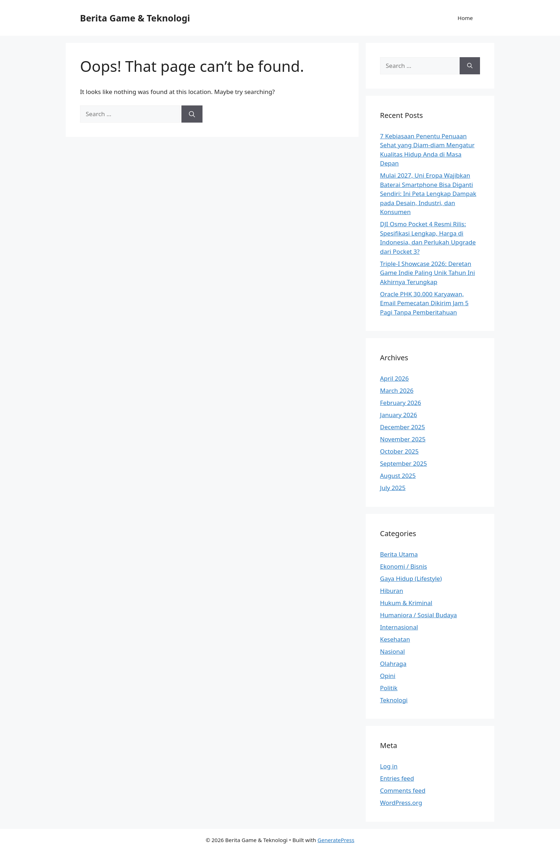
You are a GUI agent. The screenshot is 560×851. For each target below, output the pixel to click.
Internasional (399, 627)
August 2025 (398, 475)
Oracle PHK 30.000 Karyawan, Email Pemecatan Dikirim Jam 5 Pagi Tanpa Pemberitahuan (424, 303)
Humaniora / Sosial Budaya (418, 615)
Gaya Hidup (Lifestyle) (411, 578)
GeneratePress (336, 839)
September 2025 (403, 463)
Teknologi (394, 700)
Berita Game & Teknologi (135, 18)
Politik (389, 688)
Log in (389, 766)
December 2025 (402, 427)
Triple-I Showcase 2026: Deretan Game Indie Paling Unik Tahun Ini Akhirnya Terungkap (427, 272)
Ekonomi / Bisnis (403, 566)
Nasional (392, 651)
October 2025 (399, 451)
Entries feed (397, 778)
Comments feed (402, 790)
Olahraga (393, 663)
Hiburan (391, 591)
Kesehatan (395, 639)
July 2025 (393, 488)
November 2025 (402, 439)
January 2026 (398, 415)
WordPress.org (401, 802)
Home (465, 17)
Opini (387, 676)
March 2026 (397, 390)
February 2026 (400, 403)
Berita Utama (399, 554)
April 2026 (394, 378)
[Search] (191, 114)
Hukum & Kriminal (406, 603)
